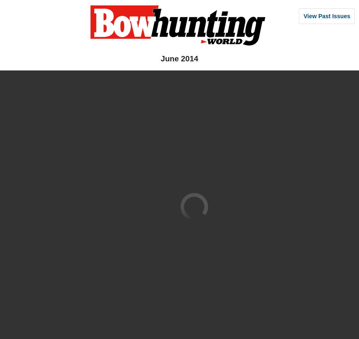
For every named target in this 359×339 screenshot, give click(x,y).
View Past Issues (326, 16)
